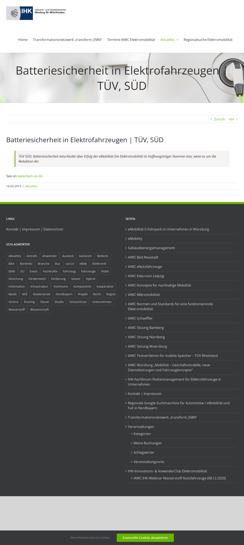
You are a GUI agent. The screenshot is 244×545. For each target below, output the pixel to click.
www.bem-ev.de (30, 176)
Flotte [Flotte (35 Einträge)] (105, 271)
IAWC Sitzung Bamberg (146, 327)
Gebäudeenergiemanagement (151, 248)
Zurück (219, 119)
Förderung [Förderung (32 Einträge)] (58, 279)
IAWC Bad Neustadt (143, 257)
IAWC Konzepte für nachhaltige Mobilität (159, 285)
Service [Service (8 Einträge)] (14, 302)
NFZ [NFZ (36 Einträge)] (24, 294)
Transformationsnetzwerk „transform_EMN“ (162, 417)
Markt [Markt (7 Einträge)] (13, 294)
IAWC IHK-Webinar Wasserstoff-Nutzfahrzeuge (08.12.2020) (180, 478)
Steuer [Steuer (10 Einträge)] (44, 302)
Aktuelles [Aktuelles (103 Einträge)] (15, 256)
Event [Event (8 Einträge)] (33, 271)
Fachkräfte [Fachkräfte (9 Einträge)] (50, 271)
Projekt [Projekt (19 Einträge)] (83, 294)
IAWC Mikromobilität (144, 294)
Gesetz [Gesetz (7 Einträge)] (76, 279)
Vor (231, 119)
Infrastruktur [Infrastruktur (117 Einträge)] (39, 286)
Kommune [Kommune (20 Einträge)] (61, 286)
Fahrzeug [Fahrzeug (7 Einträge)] (69, 271)
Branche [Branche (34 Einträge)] (44, 264)
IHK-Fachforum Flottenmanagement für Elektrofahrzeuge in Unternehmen (174, 382)
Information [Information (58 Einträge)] (17, 286)
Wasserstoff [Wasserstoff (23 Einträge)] (17, 309)
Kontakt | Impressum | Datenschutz (34, 229)
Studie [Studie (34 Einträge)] (59, 302)
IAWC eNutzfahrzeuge (145, 266)
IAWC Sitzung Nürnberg (146, 337)
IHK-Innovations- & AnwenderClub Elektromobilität (167, 471)
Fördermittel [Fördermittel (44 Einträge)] (37, 279)
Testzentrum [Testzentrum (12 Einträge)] (78, 302)
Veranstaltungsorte (149, 461)
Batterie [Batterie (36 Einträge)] (102, 256)
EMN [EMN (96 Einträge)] (12, 271)
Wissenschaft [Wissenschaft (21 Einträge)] (39, 309)
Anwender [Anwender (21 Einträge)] (49, 256)
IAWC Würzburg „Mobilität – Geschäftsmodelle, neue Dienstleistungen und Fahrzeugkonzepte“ (169, 367)
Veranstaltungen (141, 426)
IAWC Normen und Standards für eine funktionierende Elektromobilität (170, 306)
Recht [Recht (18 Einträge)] (97, 294)
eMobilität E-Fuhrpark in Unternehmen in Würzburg (168, 229)
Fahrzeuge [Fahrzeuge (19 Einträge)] (88, 271)
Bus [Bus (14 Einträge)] (57, 264)
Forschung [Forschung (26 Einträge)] (16, 279)
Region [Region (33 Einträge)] (111, 294)
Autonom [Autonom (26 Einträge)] (85, 256)
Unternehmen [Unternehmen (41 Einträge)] (102, 302)
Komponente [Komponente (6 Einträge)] (82, 286)
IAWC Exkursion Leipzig (146, 276)
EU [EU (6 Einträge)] (22, 271)
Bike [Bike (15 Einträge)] (11, 264)
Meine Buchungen (148, 443)
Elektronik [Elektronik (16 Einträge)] (99, 264)
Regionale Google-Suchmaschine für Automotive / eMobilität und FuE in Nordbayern (179, 405)
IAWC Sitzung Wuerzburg (147, 346)
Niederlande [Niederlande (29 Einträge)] (41, 294)
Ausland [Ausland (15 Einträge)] (68, 256)
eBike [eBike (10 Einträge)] (83, 264)
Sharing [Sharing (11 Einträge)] (29, 302)
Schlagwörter (144, 452)
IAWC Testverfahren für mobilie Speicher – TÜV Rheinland (173, 355)
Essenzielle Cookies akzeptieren (145, 538)
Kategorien (142, 433)
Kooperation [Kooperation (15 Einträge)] (105, 286)
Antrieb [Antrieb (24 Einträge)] (32, 256)
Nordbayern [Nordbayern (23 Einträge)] (64, 294)
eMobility (135, 238)
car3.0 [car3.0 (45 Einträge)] (70, 264)
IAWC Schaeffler (140, 318)
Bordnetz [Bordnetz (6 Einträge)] (26, 264)
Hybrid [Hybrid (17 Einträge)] (90, 279)
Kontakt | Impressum (145, 393)
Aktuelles (31, 186)
